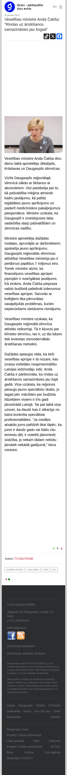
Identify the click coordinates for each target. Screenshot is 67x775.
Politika (40, 705)
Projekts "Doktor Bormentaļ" (24, 735)
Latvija (11, 705)
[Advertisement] (33, 80)
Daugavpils (25, 705)
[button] (60, 6)
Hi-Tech (55, 746)
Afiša (36, 740)
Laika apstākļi (15, 740)
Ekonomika (14, 717)
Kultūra (28, 752)
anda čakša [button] (33, 569)
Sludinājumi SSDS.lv (20, 758)
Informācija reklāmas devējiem (26, 653)
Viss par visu (42, 711)
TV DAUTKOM (23, 558)
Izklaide (55, 717)
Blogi (10, 752)
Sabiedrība (13, 711)
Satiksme (54, 740)
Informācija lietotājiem (21, 646)
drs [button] (54, 569)
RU (55, 6)
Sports (27, 711)
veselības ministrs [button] (14, 569)
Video (56, 711)
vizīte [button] (45, 569)
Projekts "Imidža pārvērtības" (25, 746)
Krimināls (54, 705)
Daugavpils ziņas (17, 729)
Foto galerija (52, 752)
